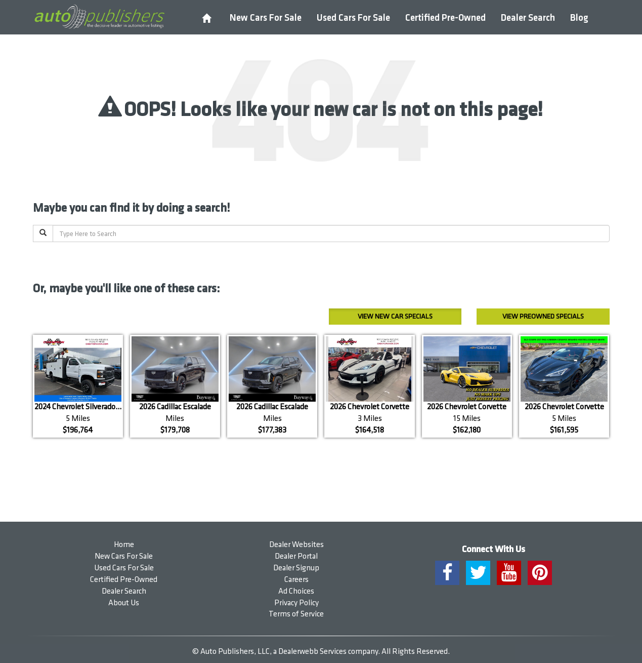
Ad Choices (296, 591)
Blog (579, 18)
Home (124, 545)
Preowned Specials (543, 316)
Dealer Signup (296, 568)
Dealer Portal (296, 556)
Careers (296, 579)
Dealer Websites (296, 545)
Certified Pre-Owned (445, 18)
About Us (123, 603)
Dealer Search (528, 18)
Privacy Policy (296, 603)
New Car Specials (395, 316)
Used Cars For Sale (353, 18)
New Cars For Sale (266, 18)
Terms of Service (296, 614)
